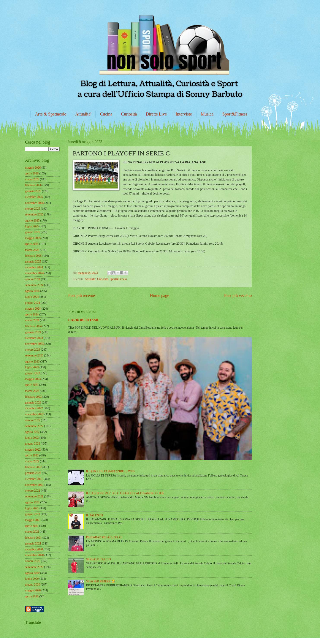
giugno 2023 (32, 373)
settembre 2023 (34, 355)
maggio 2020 (33, 590)
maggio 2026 (33, 167)
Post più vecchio (238, 295)
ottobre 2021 (32, 490)
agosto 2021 (32, 502)
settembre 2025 (34, 214)
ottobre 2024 (32, 279)
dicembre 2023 (34, 338)
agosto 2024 (32, 291)
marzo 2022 (32, 461)
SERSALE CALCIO (98, 559)
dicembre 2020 (34, 549)
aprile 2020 (31, 596)
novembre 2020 (34, 555)
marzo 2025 (32, 250)
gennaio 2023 (33, 402)
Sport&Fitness (234, 114)
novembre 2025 (34, 202)
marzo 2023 (32, 391)
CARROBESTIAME (83, 320)
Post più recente (81, 295)
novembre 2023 (34, 343)
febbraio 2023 (33, 396)
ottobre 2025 (32, 208)
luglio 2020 (32, 578)
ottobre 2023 (32, 349)
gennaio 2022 (33, 473)
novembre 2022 (34, 414)
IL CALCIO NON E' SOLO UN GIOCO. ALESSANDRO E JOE (125, 493)
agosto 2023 (32, 361)
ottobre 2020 (32, 561)
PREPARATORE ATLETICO (104, 537)
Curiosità (129, 114)
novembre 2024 (34, 273)
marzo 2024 (32, 320)
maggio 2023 (33, 379)
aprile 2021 (31, 525)
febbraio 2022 (33, 467)
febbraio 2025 (33, 255)
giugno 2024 (32, 302)
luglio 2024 (32, 296)
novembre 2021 (34, 484)
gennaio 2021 (33, 543)
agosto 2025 (32, 220)
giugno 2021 (32, 514)
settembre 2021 (34, 496)
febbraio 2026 (33, 185)
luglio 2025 (32, 226)
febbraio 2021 (33, 537)
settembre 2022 (34, 426)
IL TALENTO (94, 515)
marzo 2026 (32, 179)
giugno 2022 (32, 443)
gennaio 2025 (33, 261)
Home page (159, 295)
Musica (207, 114)
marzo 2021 (32, 531)
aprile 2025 (31, 243)
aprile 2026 (31, 173)
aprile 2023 (31, 384)
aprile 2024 (31, 314)
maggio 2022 (33, 449)
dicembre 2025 (34, 197)
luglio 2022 (32, 437)
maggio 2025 (33, 238)
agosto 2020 (32, 573)
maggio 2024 (33, 308)
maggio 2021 (33, 520)
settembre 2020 (34, 567)
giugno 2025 (32, 232)
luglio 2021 (32, 508)
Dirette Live (156, 114)
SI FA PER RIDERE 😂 (100, 581)
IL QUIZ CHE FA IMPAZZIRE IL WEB (110, 471)
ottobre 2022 (32, 420)
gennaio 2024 (33, 332)
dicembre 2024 (34, 267)
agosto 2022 (32, 432)
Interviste (184, 114)
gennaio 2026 (33, 191)
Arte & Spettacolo (51, 114)
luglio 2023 (32, 367)
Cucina (106, 114)
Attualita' (83, 114)
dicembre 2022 (34, 408)
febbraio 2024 (33, 326)
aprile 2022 (31, 455)
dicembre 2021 (34, 479)
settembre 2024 (34, 285)
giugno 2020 (32, 584)
